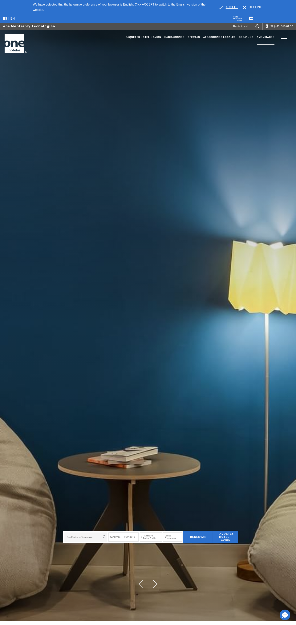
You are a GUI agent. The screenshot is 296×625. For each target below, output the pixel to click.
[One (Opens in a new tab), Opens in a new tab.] (237, 18)
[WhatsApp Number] (257, 26)
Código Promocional (168, 535)
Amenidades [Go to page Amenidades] (265, 37)
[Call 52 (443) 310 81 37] (279, 26)
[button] (141, 583)
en (12, 18)
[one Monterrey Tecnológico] (16, 43)
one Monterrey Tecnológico (29, 26)
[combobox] (83, 535)
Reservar (195, 535)
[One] (251, 18)
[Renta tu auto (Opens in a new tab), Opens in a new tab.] (241, 26)
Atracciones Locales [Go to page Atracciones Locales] (219, 37)
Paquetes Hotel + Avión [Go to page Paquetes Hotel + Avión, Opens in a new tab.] (143, 37)
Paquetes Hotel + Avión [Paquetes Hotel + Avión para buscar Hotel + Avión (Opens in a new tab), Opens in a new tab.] (223, 535)
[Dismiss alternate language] (252, 7)
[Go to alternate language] (228, 7)
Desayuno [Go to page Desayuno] (246, 37)
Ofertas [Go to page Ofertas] (194, 37)
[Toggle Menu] (284, 37)
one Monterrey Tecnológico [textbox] (77, 536)
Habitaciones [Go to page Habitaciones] (174, 37)
